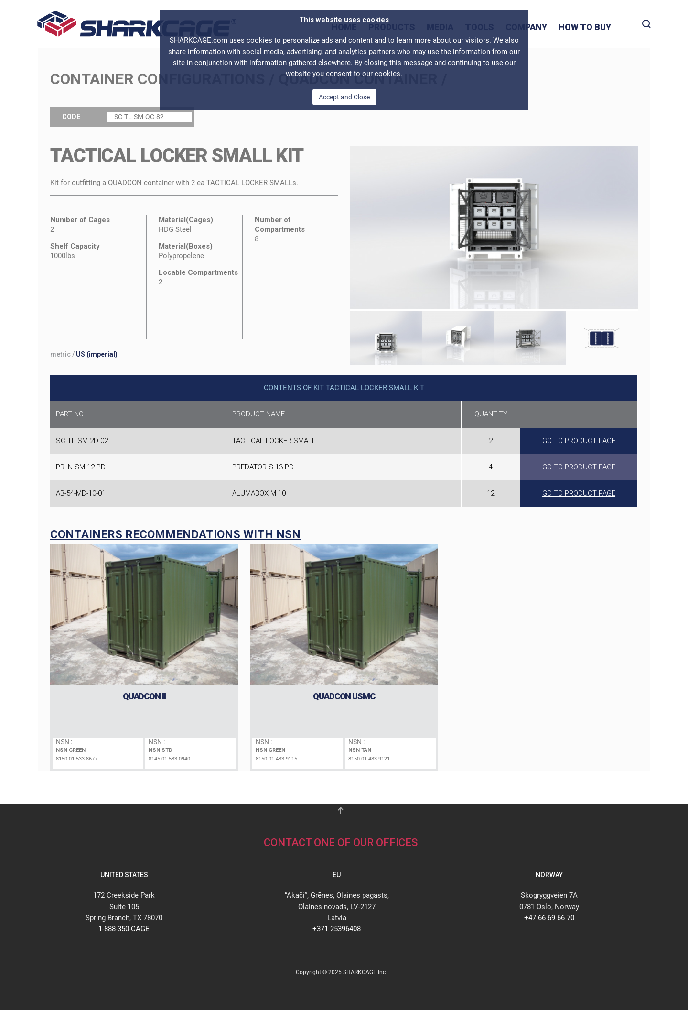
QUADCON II (144, 696)
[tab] (386, 337)
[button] (494, 200)
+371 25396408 (336, 928)
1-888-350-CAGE (124, 928)
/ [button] (84, 354)
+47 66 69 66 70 (549, 917)
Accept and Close (344, 97)
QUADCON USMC (344, 696)
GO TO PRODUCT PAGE (578, 440)
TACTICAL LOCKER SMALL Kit (176, 155)
